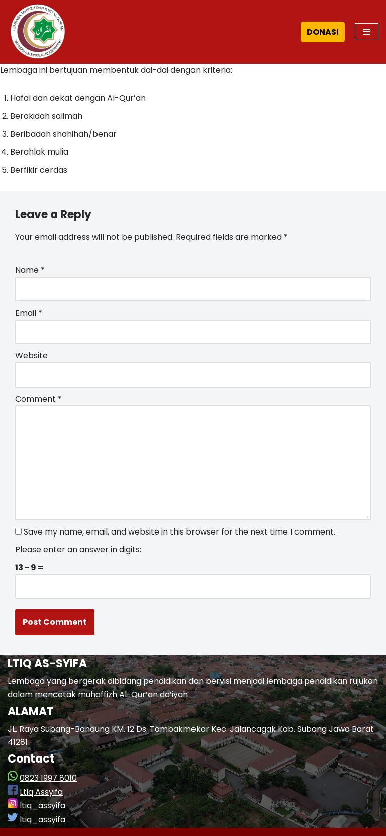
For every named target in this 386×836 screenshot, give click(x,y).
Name (30, 270)
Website (31, 355)
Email (28, 313)
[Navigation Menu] (366, 31)
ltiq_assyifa (42, 805)
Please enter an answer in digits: (78, 549)
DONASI (323, 32)
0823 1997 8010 (48, 778)
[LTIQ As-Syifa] (38, 32)
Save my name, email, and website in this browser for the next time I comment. (179, 532)
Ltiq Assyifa (41, 792)
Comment (38, 399)
